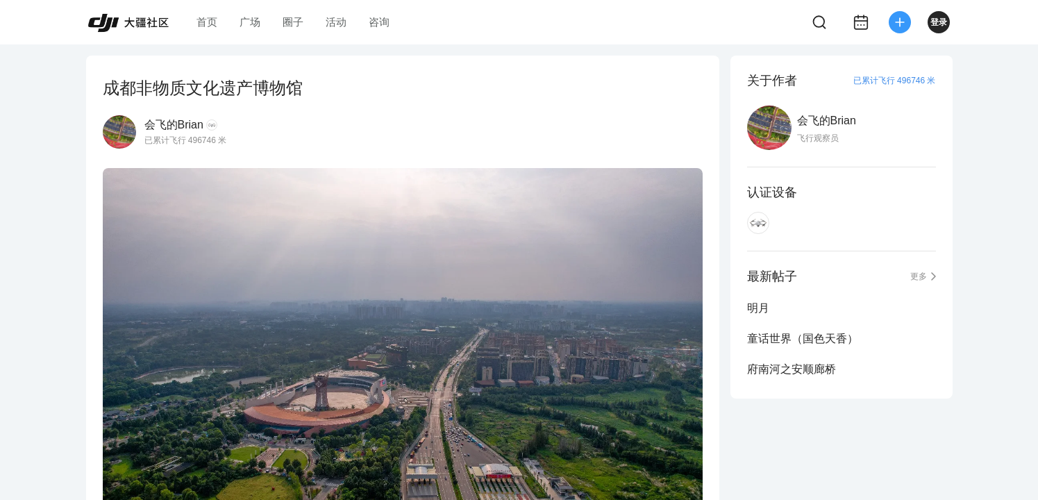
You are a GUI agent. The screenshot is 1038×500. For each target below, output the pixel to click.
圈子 (293, 22)
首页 (206, 22)
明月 (758, 308)
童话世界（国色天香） (802, 338)
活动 (336, 22)
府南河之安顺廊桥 (791, 369)
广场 (250, 22)
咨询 (379, 22)
